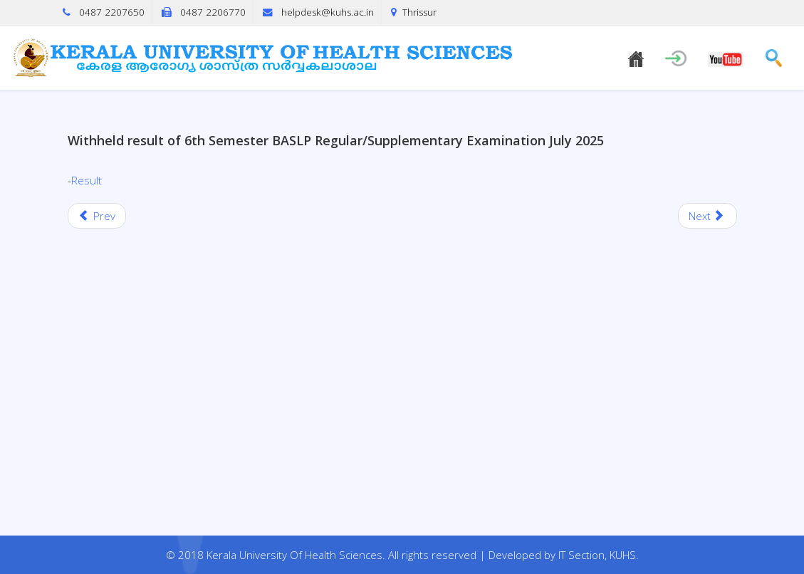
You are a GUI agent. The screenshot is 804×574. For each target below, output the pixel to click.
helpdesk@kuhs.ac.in (327, 12)
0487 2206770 (213, 12)
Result (86, 180)
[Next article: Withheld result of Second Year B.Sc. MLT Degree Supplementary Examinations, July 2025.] (707, 216)
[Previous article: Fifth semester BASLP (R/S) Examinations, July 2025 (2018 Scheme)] (97, 216)
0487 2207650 (112, 12)
